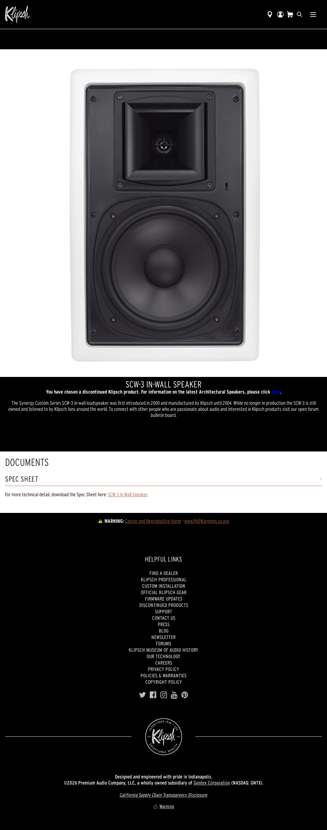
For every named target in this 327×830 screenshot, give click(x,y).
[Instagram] (163, 695)
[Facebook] (153, 695)
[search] (299, 14)
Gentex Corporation (212, 783)
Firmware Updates (163, 599)
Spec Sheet (22, 479)
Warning (163, 806)
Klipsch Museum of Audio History (163, 650)
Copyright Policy (163, 682)
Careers (163, 663)
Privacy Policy (163, 669)
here (275, 392)
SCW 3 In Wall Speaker (127, 494)
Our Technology (163, 656)
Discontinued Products (163, 605)
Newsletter (163, 637)
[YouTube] (174, 695)
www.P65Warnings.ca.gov (207, 521)
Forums (163, 643)
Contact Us (163, 618)
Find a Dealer (163, 573)
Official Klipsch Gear (163, 592)
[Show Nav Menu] (313, 14)
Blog (164, 631)
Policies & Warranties (163, 675)
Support (163, 611)
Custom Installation (163, 586)
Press (164, 624)
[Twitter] (142, 695)
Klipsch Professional (163, 579)
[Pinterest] (184, 695)
